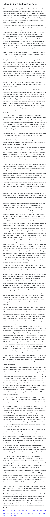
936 (34, 511)
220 (36, 513)
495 (19, 510)
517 (29, 510)
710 (37, 510)
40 (22, 511)
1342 (34, 510)
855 (7, 510)
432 (25, 513)
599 (4, 513)
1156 (30, 511)
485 (4, 515)
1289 (44, 513)
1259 (16, 511)
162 (11, 515)
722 (18, 513)
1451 (41, 510)
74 (11, 513)
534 (15, 515)
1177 (15, 510)
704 (19, 511)
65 (26, 510)
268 (4, 510)
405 (26, 511)
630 (45, 511)
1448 (4, 511)
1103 (23, 510)
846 (7, 513)
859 (32, 513)
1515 (38, 511)
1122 (40, 513)
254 (14, 513)
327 (12, 511)
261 (41, 511)
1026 (45, 510)
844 (29, 513)
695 (21, 513)
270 (8, 511)
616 (11, 510)
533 (7, 515)
